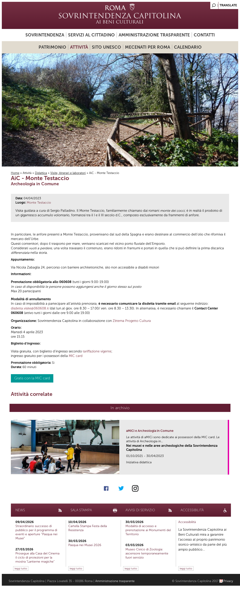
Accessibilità (187, 522)
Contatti (204, 35)
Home (15, 173)
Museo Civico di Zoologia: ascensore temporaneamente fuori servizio (146, 553)
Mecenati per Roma (147, 47)
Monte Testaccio (39, 202)
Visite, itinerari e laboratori (68, 173)
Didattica (41, 173)
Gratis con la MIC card (32, 378)
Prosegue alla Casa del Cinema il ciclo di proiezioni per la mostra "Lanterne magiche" (37, 557)
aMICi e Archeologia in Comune (150, 431)
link (225, 470)
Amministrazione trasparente (154, 35)
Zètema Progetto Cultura (132, 321)
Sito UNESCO (106, 47)
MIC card (76, 356)
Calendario (188, 47)
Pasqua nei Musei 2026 (84, 545)
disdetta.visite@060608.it (30, 308)
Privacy (228, 581)
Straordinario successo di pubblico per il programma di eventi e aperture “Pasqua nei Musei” (36, 532)
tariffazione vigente (97, 351)
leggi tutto (21, 568)
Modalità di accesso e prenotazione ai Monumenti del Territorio (148, 530)
